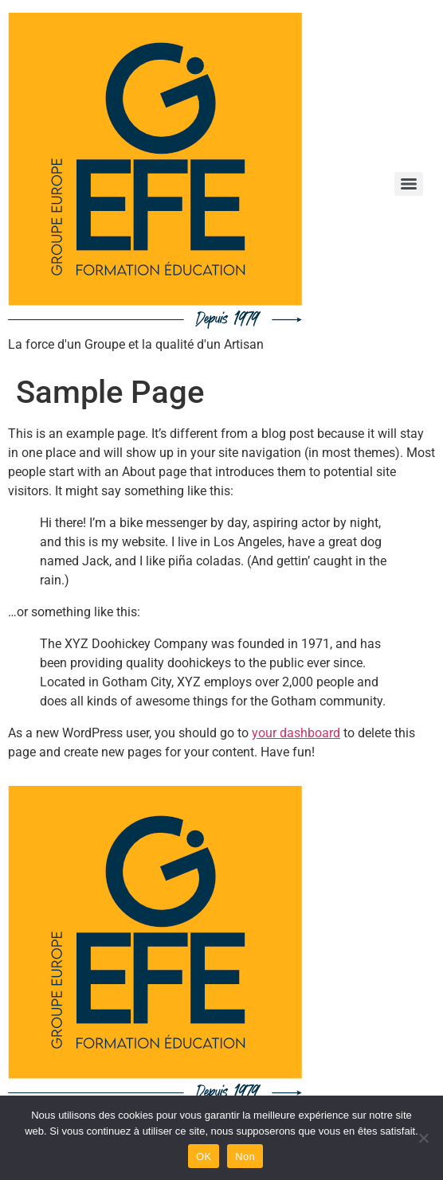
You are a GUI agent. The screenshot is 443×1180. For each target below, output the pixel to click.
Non (245, 1156)
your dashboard (296, 732)
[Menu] (408, 184)
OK (203, 1156)
